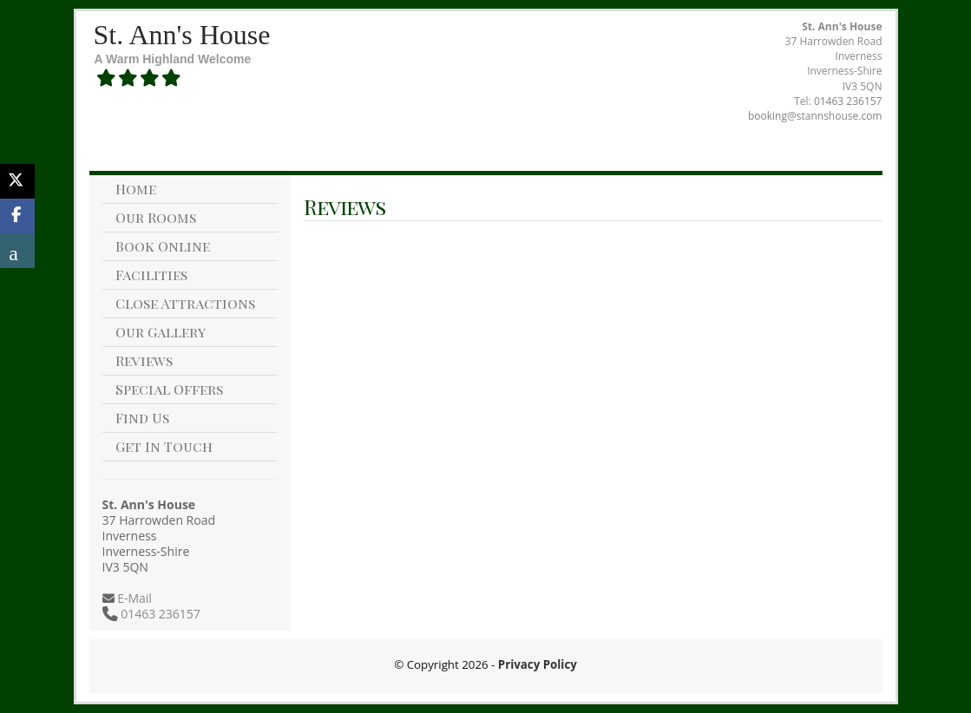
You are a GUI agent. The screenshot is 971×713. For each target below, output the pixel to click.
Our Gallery (160, 332)
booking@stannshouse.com (815, 115)
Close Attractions (185, 303)
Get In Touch (164, 446)
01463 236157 (848, 101)
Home (135, 189)
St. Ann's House (182, 34)
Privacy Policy (537, 664)
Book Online (162, 246)
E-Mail (133, 598)
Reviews (144, 360)
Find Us (142, 418)
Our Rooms (155, 217)
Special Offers (169, 389)
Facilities (151, 274)
